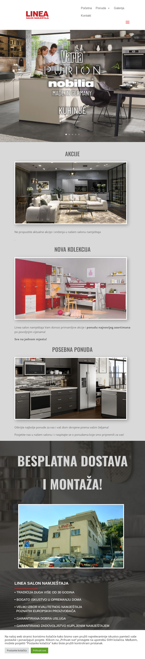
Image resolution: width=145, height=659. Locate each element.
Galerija (119, 8)
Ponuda (103, 8)
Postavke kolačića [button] (17, 650)
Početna (86, 8)
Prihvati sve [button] (39, 650)
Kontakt (86, 15)
